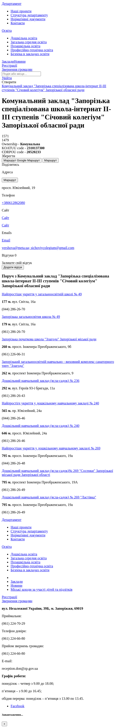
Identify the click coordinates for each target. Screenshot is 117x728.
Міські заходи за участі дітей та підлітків (41, 589)
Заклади (8, 61)
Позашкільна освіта (25, 46)
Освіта (7, 30)
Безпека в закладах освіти (30, 54)
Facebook (17, 706)
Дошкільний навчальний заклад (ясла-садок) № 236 (40, 381)
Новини (20, 61)
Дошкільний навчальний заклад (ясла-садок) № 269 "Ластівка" (49, 497)
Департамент (11, 4)
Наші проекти (21, 11)
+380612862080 (13, 203)
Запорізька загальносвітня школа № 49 (31, 317)
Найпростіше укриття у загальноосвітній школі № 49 (42, 294)
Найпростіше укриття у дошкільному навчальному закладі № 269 (51, 448)
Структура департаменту (29, 15)
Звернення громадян (17, 69)
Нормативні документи (28, 19)
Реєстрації (9, 65)
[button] (7, 78)
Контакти (18, 23)
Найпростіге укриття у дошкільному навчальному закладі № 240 (50, 403)
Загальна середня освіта (29, 42)
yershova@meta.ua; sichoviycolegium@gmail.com (38, 248)
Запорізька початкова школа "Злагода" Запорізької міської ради (49, 339)
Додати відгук (13, 267)
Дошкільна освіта (24, 38)
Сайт (5, 225)
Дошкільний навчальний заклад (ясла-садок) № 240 (40, 426)
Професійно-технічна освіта (32, 50)
